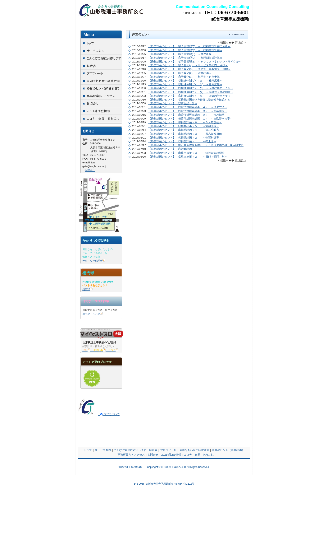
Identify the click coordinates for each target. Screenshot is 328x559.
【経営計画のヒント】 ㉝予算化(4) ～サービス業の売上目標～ (188, 65)
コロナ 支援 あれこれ (199, 454)
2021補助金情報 (171, 454)
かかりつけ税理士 (93, 260)
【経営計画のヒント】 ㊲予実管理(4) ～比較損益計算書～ (185, 50)
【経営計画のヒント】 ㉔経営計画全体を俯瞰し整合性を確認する (189, 99)
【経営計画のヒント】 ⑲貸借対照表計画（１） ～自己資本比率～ (190, 118)
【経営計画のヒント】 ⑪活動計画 (170, 148)
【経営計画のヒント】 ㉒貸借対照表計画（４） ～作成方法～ (187, 107)
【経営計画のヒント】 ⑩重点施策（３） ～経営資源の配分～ (187, 152)
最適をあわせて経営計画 (194, 450)
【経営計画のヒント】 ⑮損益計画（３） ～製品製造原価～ (186, 133)
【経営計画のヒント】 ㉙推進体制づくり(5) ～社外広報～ (185, 80)
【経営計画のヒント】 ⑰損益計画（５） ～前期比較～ (183, 126)
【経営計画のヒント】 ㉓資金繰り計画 (172, 103)
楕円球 (87, 289)
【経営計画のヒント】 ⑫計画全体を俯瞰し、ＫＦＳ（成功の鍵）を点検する (195, 145)
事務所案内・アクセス (131, 454)
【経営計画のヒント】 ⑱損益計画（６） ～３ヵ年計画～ (185, 122)
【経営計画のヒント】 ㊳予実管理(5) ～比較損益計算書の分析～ (189, 46)
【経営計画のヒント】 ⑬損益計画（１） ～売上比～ (182, 141)
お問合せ (90, 170)
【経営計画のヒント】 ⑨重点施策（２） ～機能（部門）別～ (187, 156)
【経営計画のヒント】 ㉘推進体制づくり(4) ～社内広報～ (185, 84)
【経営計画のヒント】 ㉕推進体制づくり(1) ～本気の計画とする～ (190, 95)
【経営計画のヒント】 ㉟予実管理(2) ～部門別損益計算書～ (186, 57)
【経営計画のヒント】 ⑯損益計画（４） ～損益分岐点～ (185, 129)
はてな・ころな (92, 313)
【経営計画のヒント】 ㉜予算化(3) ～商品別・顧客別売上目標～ (189, 69)
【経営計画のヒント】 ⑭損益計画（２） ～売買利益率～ (185, 137)
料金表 (153, 450)
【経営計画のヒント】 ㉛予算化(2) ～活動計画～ (179, 73)
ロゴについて (109, 414)
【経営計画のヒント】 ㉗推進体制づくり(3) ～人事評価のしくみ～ (190, 88)
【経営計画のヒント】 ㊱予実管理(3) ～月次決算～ (181, 54)
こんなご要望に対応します (130, 450)
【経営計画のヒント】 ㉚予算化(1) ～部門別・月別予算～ (185, 76)
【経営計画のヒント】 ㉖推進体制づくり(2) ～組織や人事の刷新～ (190, 92)
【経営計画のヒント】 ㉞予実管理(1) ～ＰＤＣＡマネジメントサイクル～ (194, 61)
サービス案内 (103, 450)
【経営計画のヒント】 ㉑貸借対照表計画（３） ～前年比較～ (187, 111)
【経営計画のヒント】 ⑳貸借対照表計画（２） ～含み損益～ (187, 114)
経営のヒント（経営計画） (228, 450)
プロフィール (168, 450)
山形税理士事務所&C (130, 467)
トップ (88, 450)
